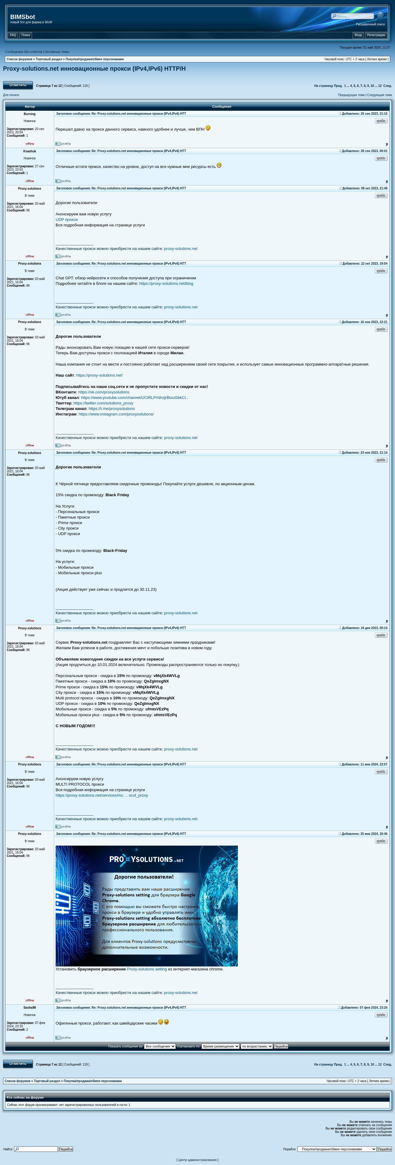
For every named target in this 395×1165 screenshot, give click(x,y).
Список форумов (19, 59)
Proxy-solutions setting (147, 969)
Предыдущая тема (351, 95)
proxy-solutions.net (180, 248)
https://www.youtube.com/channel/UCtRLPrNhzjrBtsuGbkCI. (134, 397)
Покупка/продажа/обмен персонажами (95, 59)
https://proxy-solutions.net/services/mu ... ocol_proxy (102, 795)
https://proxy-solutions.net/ (99, 375)
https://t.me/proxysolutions (112, 408)
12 (380, 85)
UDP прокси (67, 219)
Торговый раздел (49, 59)
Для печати (11, 95)
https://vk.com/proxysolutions (103, 392)
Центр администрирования (197, 1160)
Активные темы (57, 52)
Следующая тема (379, 95)
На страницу (323, 85)
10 (372, 85)
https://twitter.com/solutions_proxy (103, 403)
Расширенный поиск (370, 24)
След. (387, 85)
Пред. (338, 85)
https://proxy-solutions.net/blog (166, 283)
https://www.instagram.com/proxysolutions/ (116, 414)
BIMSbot (22, 16)
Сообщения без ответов (23, 52)
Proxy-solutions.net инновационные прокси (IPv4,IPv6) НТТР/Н (94, 68)
